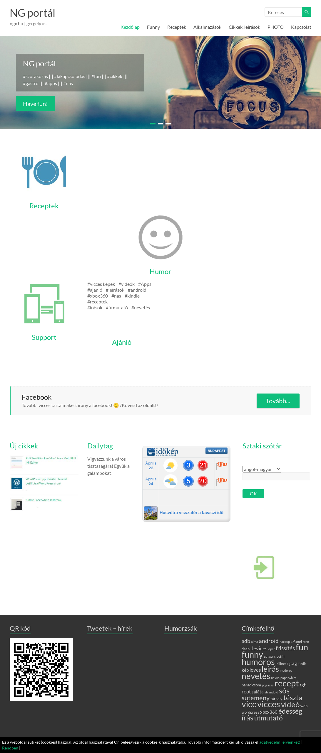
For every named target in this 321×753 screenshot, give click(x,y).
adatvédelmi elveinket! (279, 742)
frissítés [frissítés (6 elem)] (285, 648)
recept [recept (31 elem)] (287, 683)
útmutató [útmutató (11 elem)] (268, 718)
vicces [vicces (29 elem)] (268, 704)
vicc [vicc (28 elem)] (249, 704)
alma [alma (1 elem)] (254, 642)
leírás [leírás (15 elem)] (270, 669)
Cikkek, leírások (244, 27)
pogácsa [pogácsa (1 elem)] (268, 685)
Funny (153, 27)
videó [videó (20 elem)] (290, 704)
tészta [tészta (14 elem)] (292, 697)
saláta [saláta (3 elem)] (258, 691)
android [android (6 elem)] (269, 640)
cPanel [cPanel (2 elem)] (296, 641)
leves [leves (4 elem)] (255, 670)
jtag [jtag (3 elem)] (293, 663)
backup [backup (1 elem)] (285, 642)
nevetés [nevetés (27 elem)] (256, 676)
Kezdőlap (130, 27)
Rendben (10, 747)
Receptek (176, 27)
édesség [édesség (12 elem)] (290, 711)
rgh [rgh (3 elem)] (303, 684)
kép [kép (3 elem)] (245, 670)
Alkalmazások (207, 27)
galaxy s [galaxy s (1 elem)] (270, 656)
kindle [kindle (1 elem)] (302, 664)
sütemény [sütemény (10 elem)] (256, 698)
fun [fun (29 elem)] (302, 647)
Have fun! (35, 103)
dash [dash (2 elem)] (246, 648)
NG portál (32, 12)
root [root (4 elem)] (246, 691)
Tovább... (278, 401)
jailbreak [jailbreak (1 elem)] (282, 664)
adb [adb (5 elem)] (246, 641)
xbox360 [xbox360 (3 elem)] (268, 712)
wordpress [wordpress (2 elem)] (250, 712)
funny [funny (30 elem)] (252, 654)
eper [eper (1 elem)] (271, 649)
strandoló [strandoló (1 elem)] (271, 692)
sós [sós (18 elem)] (284, 690)
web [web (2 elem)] (303, 705)
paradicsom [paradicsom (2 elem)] (251, 685)
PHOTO (276, 27)
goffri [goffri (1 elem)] (281, 656)
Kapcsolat (301, 27)
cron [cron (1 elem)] (306, 642)
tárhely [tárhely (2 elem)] (276, 698)
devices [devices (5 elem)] (259, 648)
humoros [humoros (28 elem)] (258, 662)
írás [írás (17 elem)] (247, 717)
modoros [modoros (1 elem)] (286, 670)
